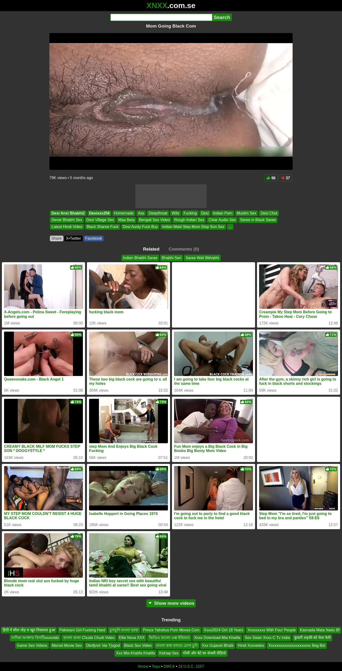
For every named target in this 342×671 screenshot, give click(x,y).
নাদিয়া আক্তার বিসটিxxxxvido (35, 638)
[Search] (161, 17)
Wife (175, 213)
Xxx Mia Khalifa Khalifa (135, 653)
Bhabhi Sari (171, 258)
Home (143, 666)
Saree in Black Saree (258, 220)
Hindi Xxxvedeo (251, 645)
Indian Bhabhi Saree (140, 258)
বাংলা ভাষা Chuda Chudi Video (88, 638)
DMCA (169, 666)
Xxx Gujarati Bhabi (217, 645)
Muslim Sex (246, 213)
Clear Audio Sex (222, 220)
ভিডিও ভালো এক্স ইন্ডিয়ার (169, 638)
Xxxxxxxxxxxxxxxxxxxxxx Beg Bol (296, 645)
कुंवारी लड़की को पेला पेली (312, 638)
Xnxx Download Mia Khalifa (217, 638)
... (230, 227)
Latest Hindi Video (67, 227)
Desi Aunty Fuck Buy (140, 227)
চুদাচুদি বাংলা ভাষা (124, 630)
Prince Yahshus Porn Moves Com (171, 630)
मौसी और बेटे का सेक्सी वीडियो (204, 653)
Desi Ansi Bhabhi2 (68, 213)
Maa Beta (126, 220)
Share (57, 238)
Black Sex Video (138, 645)
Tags (156, 666)
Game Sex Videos (32, 645)
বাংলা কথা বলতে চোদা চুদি (177, 645)
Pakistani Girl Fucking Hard (82, 630)
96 (271, 178)
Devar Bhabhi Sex (67, 220)
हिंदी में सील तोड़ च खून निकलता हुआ (29, 630)
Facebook (93, 238)
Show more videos (171, 603)
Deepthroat (157, 213)
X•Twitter (73, 238)
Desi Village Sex (100, 220)
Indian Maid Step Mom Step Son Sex (193, 227)
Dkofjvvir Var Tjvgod (103, 645)
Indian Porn (223, 213)
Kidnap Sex (169, 653)
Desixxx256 (99, 213)
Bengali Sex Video (154, 220)
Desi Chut (269, 213)
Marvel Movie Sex (67, 645)
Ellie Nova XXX (132, 638)
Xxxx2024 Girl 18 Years (223, 630)
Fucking (190, 213)
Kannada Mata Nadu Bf (319, 630)
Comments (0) (184, 249)
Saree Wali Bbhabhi (202, 258)
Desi (205, 213)
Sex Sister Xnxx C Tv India (267, 638)
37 (285, 178)
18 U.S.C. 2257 (191, 666)
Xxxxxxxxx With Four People (271, 630)
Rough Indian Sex (189, 220)
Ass (141, 213)
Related (151, 249)
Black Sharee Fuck (103, 227)
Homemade (124, 213)
